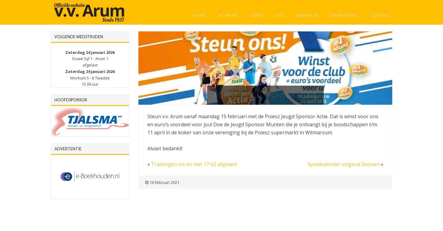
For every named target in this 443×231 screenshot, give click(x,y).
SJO (280, 15)
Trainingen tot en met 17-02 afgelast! (194, 164)
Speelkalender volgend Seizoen (344, 164)
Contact (380, 15)
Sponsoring (343, 15)
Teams (256, 15)
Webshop (306, 15)
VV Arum (227, 15)
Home (199, 15)
